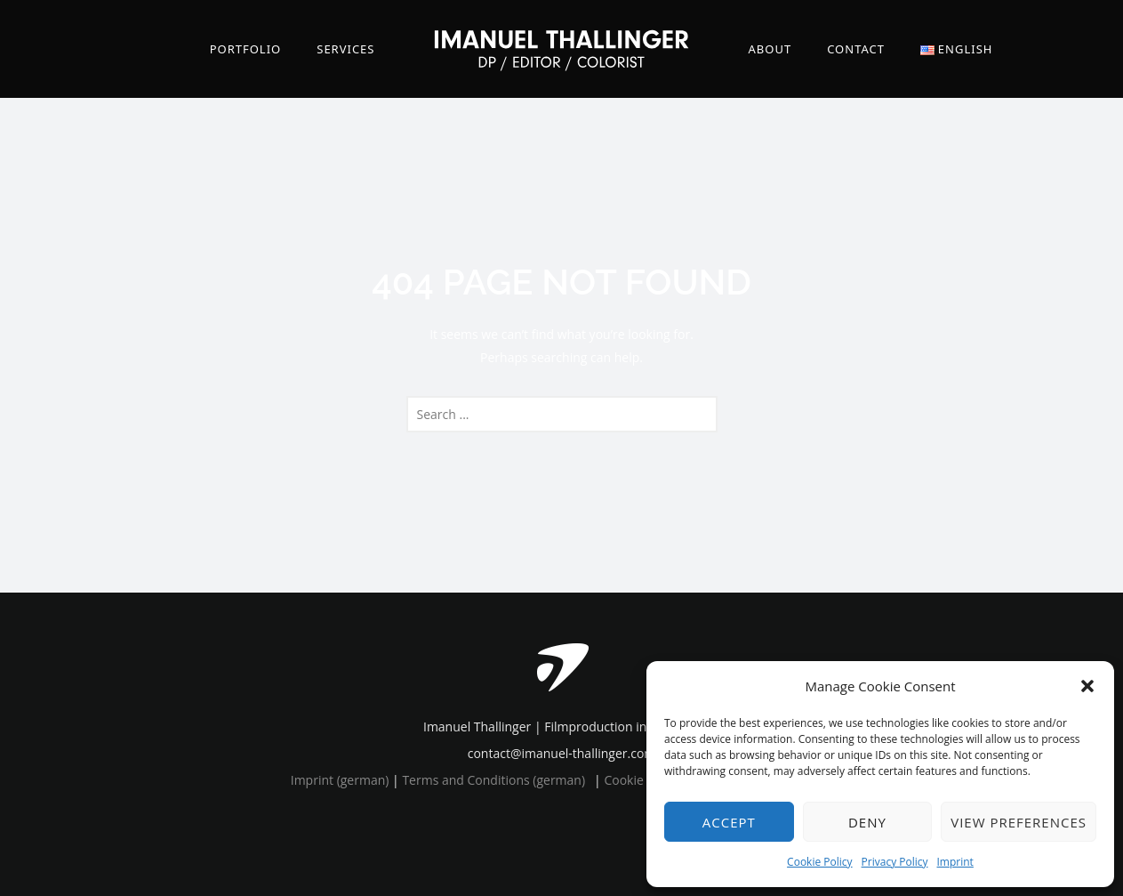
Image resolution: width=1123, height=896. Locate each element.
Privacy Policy (895, 861)
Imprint (955, 861)
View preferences (1019, 822)
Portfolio (246, 49)
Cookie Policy (819, 861)
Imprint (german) (340, 779)
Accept (729, 822)
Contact (856, 49)
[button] (1087, 686)
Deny (867, 822)
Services (345, 49)
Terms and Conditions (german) (493, 779)
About (770, 49)
